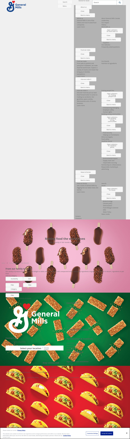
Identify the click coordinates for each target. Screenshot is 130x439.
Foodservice (70, 349)
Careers (78, 216)
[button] (120, 2)
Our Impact (70, 312)
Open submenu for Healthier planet (112, 145)
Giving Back (70, 336)
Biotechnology (107, 201)
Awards (103, 183)
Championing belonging (111, 108)
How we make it (86, 79)
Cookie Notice (74, 377)
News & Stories (86, 172)
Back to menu (85, 15)
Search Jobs (70, 356)
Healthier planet (106, 141)
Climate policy (107, 203)
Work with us (105, 27)
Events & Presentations (74, 345)
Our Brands (105, 61)
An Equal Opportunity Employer (41, 372)
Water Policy (107, 212)
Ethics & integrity (107, 137)
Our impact (105, 23)
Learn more (81, 27)
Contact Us (19, 380)
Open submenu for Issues (112, 189)
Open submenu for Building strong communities (112, 119)
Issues (103, 186)
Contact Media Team (73, 323)
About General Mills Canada (110, 18)
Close (82, 11)
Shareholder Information (75, 343)
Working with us (72, 347)
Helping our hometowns (111, 135)
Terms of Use (10, 380)
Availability (14, 279)
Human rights (107, 112)
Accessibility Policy (73, 316)
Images (69, 325)
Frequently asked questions (110, 47)
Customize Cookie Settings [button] (89, 377)
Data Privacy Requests (115, 377)
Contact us (9, 342)
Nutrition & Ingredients (109, 63)
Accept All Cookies (107, 433)
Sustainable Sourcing (73, 314)
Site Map (103, 377)
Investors (78, 218)
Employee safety (108, 110)
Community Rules (33, 377)
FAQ (12, 377)
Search (65, 2)
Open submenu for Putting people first (112, 95)
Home (8, 377)
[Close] (127, 433)
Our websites (105, 45)
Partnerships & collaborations (111, 165)
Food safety (105, 139)
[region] (65, 433)
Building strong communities (110, 114)
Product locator (72, 309)
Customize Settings (92, 433)
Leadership (105, 20)
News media (105, 214)
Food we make (85, 50)
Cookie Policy (67, 435)
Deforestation (107, 206)
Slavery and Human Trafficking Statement (54, 377)
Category (14, 289)
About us (84, 7)
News (68, 327)
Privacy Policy (20, 377)
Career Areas (71, 359)
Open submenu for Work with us (112, 30)
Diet (29, 279)
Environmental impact (110, 158)
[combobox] (104, 2)
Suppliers (106, 43)
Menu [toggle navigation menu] (65, 6)
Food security (107, 133)
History (103, 25)
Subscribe (70, 364)
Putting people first (107, 90)
